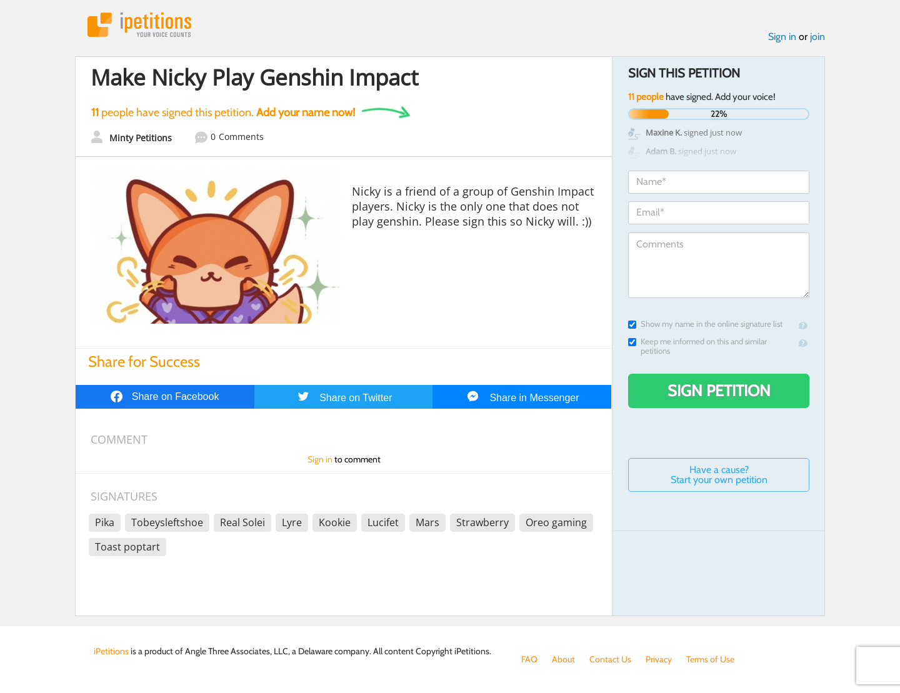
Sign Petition (719, 390)
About (563, 659)
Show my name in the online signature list (705, 324)
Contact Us (610, 659)
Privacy (659, 659)
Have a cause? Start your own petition (719, 475)
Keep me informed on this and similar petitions (697, 346)
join (817, 36)
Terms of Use (710, 659)
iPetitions (139, 24)
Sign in (782, 36)
